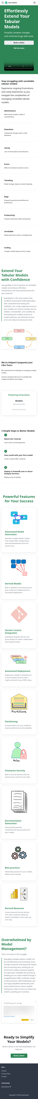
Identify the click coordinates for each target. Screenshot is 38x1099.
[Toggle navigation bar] (2, 2)
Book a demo (19, 43)
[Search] (35, 2)
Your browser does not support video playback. (19, 63)
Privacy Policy (5, 1074)
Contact (4, 1076)
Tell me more (19, 48)
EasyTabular (6, 1087)
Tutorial (3, 1071)
